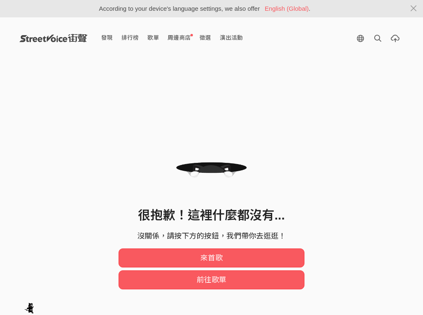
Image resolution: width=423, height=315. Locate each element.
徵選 (205, 38)
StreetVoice (53, 38)
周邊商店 (180, 37)
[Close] (413, 9)
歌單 (153, 38)
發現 (107, 38)
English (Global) (287, 8)
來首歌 (211, 258)
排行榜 (130, 38)
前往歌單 (211, 280)
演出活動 (231, 38)
